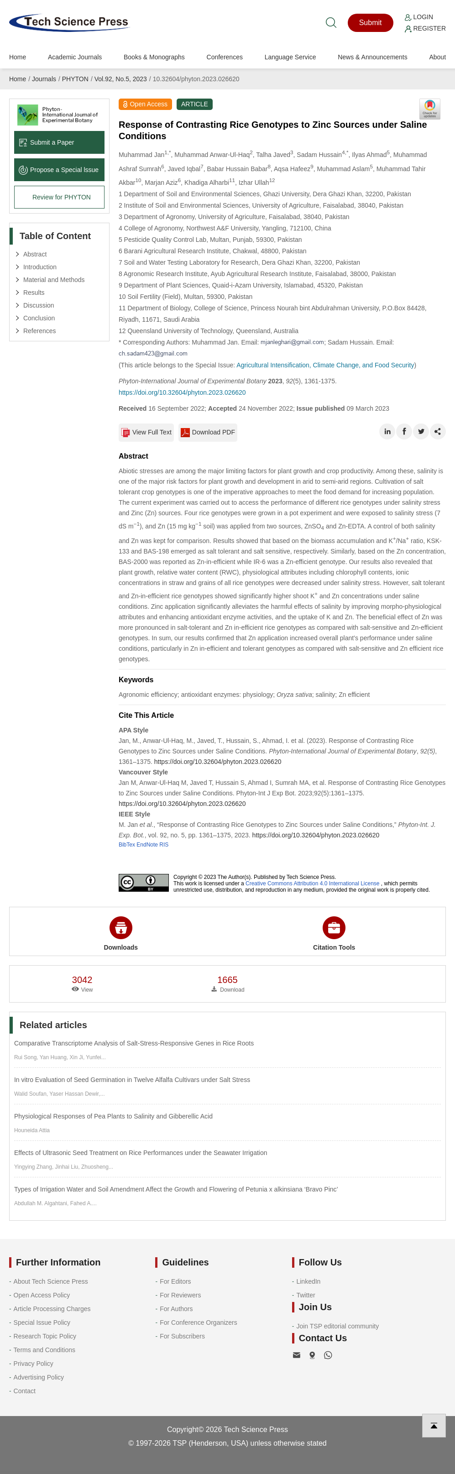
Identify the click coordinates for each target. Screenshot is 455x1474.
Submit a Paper (46, 142)
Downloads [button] (121, 933)
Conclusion (39, 318)
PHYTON (75, 79)
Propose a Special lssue (59, 169)
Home (17, 57)
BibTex (127, 845)
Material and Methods (54, 279)
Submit (370, 22)
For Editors (175, 1281)
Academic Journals (75, 57)
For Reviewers (180, 1295)
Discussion (38, 305)
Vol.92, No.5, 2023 (120, 79)
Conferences (225, 57)
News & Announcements (373, 57)
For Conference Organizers (198, 1322)
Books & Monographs (154, 57)
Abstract (35, 254)
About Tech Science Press (51, 1281)
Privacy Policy (33, 1363)
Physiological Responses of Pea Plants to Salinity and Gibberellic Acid (113, 1116)
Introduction (40, 267)
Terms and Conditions (44, 1350)
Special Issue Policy (42, 1322)
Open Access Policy (42, 1295)
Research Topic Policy (45, 1336)
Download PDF (208, 432)
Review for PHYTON (61, 197)
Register (425, 28)
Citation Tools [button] (334, 933)
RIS (163, 845)
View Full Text (146, 432)
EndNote (147, 845)
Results (34, 292)
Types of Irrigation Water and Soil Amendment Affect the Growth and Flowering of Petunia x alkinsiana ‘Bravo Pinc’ (176, 1189)
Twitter (305, 1295)
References (39, 331)
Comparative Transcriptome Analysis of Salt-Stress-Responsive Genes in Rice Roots (134, 1043)
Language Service (290, 57)
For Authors (176, 1308)
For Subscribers (182, 1336)
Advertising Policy (39, 1377)
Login (419, 17)
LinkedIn (308, 1281)
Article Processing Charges (52, 1308)
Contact (25, 1391)
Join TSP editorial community (337, 1326)
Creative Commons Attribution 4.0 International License (313, 883)
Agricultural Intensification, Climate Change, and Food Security (325, 365)
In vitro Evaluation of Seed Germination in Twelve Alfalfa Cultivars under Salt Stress (132, 1079)
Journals (44, 79)
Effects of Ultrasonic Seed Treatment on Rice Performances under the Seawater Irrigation (140, 1152)
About (437, 57)
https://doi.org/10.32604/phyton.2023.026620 (182, 392)
